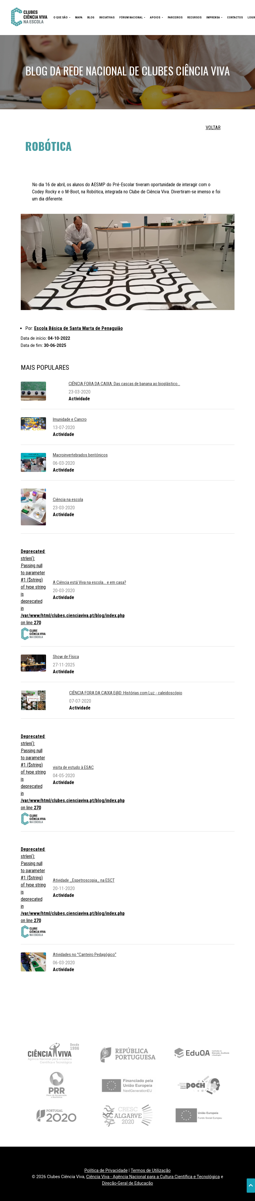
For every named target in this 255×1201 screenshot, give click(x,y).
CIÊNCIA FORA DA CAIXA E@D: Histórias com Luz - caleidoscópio (125, 693)
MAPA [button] (79, 17)
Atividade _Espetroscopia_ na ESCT (84, 880)
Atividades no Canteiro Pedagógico (84, 954)
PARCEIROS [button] (175, 17)
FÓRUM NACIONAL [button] (131, 17)
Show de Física (66, 656)
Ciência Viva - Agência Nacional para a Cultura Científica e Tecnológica (153, 1176)
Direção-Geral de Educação (127, 1183)
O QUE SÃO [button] (60, 17)
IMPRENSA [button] (213, 17)
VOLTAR (213, 127)
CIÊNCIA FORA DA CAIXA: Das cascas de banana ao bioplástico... (124, 383)
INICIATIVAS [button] (107, 17)
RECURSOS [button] (194, 17)
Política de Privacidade (106, 1170)
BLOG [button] (90, 17)
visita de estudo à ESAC (73, 767)
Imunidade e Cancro (70, 419)
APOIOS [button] (155, 17)
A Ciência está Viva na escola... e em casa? (89, 582)
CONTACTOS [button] (235, 17)
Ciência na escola (68, 499)
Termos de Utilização (151, 1170)
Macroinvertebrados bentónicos (80, 455)
